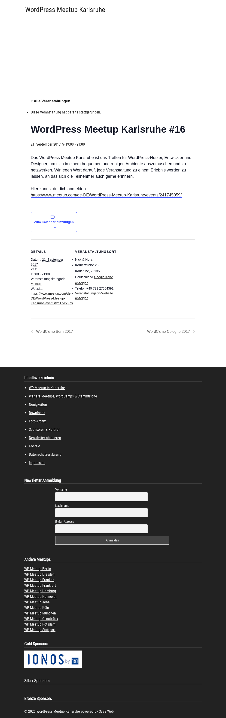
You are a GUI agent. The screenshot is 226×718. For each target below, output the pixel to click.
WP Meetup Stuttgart (39, 630)
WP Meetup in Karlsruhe (47, 388)
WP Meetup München (40, 613)
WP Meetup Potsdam (39, 624)
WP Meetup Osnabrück (41, 619)
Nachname (62, 505)
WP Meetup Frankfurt (40, 585)
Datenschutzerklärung (45, 454)
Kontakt (34, 446)
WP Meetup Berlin (37, 569)
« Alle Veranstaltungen (50, 101)
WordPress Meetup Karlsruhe (65, 10)
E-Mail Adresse (64, 521)
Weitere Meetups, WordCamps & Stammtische (63, 396)
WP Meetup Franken (39, 580)
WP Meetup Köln (36, 607)
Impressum (37, 463)
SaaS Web (106, 711)
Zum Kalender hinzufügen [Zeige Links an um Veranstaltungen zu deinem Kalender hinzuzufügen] (54, 222)
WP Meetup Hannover (40, 596)
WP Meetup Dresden (39, 574)
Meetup (36, 284)
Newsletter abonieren (45, 438)
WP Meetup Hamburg (40, 591)
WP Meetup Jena (37, 602)
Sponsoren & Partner (44, 429)
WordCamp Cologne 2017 (169, 331)
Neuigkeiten (38, 404)
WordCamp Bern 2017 (54, 331)
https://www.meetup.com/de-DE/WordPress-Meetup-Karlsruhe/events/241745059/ (106, 195)
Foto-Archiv (37, 421)
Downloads (37, 413)
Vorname (61, 489)
